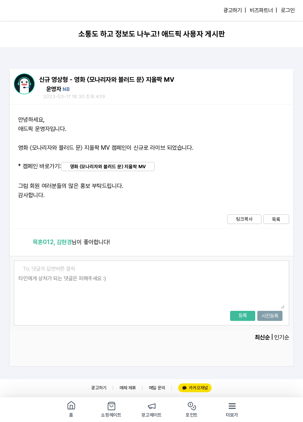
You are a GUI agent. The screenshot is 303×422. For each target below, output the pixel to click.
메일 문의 (157, 388)
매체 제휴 (127, 388)
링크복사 (244, 219)
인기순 (281, 337)
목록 (276, 219)
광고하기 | (234, 10)
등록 (242, 315)
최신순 (262, 337)
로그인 (288, 10)
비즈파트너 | (263, 10)
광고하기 (98, 388)
